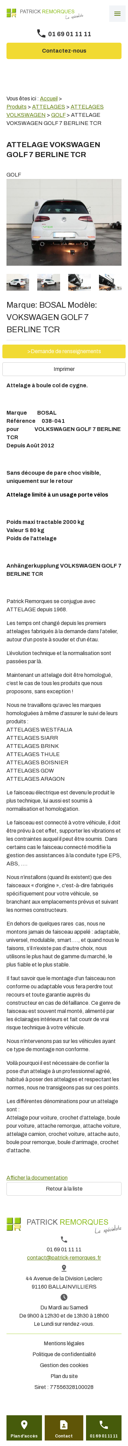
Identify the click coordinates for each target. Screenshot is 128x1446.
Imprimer (64, 369)
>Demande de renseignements (64, 351)
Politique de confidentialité (64, 1354)
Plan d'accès (24, 1436)
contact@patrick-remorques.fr (64, 1258)
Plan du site (64, 1376)
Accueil (49, 98)
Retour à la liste (64, 1189)
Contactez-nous (64, 51)
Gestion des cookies (64, 1365)
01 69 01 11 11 (69, 34)
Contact (64, 1436)
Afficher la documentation (37, 1178)
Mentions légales (64, 1343)
